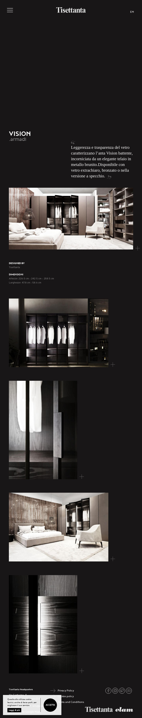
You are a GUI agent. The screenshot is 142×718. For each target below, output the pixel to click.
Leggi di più (14, 710)
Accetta (50, 705)
